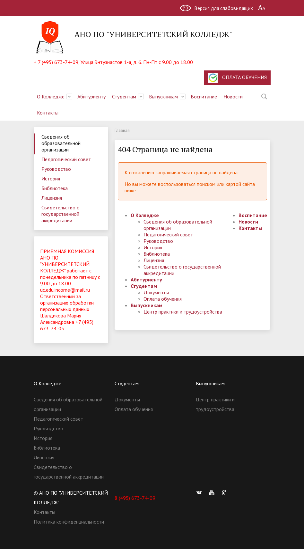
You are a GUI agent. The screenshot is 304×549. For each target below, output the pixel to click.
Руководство (56, 169)
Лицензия (51, 198)
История (50, 178)
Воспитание (204, 96)
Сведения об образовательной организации (61, 143)
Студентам (124, 96)
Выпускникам (163, 96)
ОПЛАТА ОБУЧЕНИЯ (237, 78)
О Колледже (51, 96)
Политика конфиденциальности (69, 521)
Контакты (47, 112)
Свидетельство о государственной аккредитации (60, 214)
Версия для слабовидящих (223, 8)
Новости (233, 96)
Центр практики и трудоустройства (182, 311)
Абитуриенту (91, 96)
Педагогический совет (66, 159)
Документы (156, 292)
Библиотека (54, 188)
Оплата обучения (162, 299)
